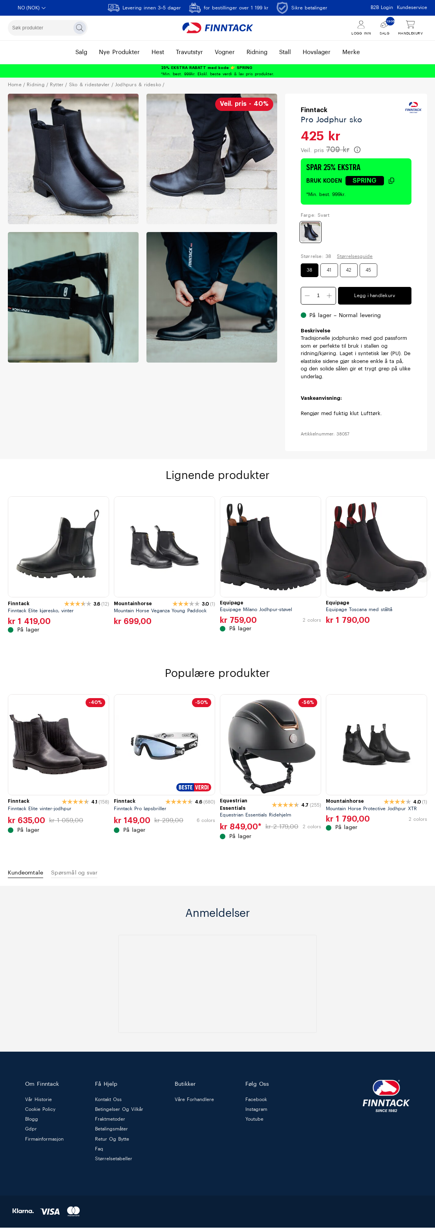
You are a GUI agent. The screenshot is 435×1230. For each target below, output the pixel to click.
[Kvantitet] (318, 296)
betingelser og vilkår (119, 1112)
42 (348, 270)
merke (351, 52)
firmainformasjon (44, 1141)
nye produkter (119, 52)
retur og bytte (112, 1141)
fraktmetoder (110, 1121)
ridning (257, 52)
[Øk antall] (329, 296)
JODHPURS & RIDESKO (138, 84)
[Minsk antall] (307, 296)
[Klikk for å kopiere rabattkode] (370, 181)
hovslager (317, 52)
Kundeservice (412, 7)
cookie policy (40, 1112)
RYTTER (57, 84)
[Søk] (79, 28)
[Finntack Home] (217, 28)
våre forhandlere (194, 1101)
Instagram (256, 1112)
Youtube (254, 1121)
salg (81, 52)
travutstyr (189, 52)
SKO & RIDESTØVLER (89, 84)
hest (158, 52)
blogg (31, 1121)
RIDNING (36, 84)
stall (285, 52)
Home (15, 84)
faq (99, 1151)
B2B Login (382, 7)
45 (368, 270)
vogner (225, 52)
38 (309, 270)
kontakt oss (108, 1101)
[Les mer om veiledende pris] (357, 149)
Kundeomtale (30, 874)
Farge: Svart (315, 215)
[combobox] (47, 28)
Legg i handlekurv (374, 295)
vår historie (38, 1101)
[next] (423, 574)
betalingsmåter (111, 1131)
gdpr (31, 1131)
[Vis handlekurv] (410, 28)
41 (329, 270)
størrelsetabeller (113, 1161)
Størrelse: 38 (316, 256)
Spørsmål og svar (90, 874)
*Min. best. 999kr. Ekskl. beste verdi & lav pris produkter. (217, 71)
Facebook (256, 1101)
